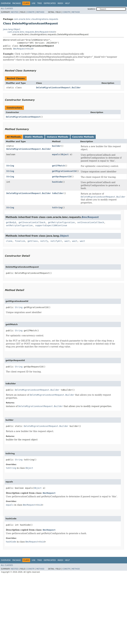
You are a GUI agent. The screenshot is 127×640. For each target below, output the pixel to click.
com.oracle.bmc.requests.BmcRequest (28, 32)
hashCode (57, 182)
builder (56, 146)
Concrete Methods (83, 137)
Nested (14, 12)
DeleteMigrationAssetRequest (23, 117)
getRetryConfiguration (61, 222)
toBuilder (57, 193)
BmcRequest (19, 48)
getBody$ (11, 222)
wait (67, 241)
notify (44, 241)
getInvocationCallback (32, 222)
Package (16, 3)
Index (60, 3)
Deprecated (50, 3)
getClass (33, 241)
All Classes (7, 8)
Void (52, 32)
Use (33, 3)
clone (9, 241)
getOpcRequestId (61, 176)
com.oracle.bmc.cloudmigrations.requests (36, 19)
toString (57, 207)
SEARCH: (92, 9)
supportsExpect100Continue (51, 225)
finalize (20, 241)
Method (40, 12)
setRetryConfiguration (19, 225)
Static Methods (34, 137)
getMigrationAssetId (64, 171)
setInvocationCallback (90, 222)
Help (67, 3)
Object (65, 154)
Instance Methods (57, 137)
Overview (6, 3)
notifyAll (56, 241)
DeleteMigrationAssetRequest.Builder (58, 87)
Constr (30, 12)
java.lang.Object (11, 29)
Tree (39, 3)
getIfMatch (58, 165)
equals (56, 154)
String (10, 165)
